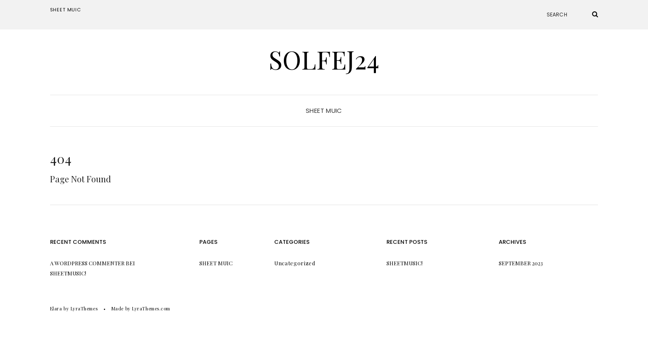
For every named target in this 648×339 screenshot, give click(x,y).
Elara (56, 308)
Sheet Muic (65, 9)
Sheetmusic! (68, 273)
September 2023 (521, 263)
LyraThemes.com (151, 308)
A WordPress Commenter (87, 263)
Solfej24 (324, 59)
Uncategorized (294, 263)
